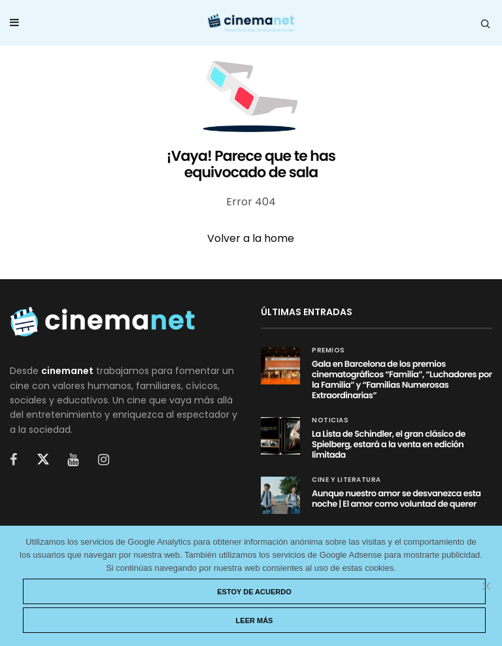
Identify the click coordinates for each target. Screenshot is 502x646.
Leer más (254, 620)
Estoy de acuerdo (254, 592)
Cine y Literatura (346, 480)
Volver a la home (250, 238)
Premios (328, 350)
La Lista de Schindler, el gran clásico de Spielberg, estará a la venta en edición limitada (388, 444)
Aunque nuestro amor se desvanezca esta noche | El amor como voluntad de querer (396, 498)
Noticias (330, 420)
